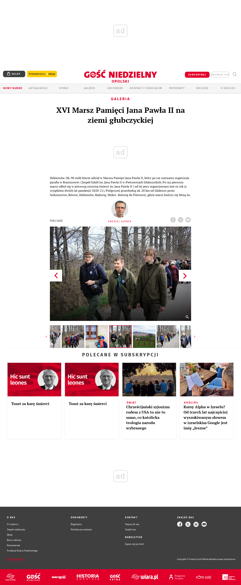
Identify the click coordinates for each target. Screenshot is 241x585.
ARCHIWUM (115, 88)
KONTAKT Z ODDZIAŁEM (146, 88)
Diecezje (202, 88)
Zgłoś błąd (15, 559)
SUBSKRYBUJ (197, 74)
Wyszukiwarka (234, 74)
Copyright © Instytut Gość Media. (193, 559)
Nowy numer (12, 88)
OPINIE (64, 88)
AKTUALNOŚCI (38, 88)
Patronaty (177, 88)
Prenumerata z (42, 74)
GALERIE (89, 88)
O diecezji (228, 88)
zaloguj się (220, 74)
